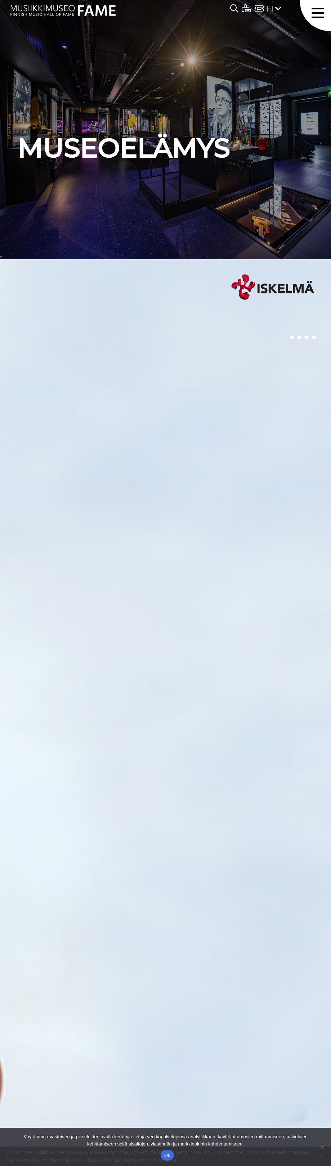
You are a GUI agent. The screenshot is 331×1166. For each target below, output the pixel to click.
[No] (322, 1147)
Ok (167, 1155)
